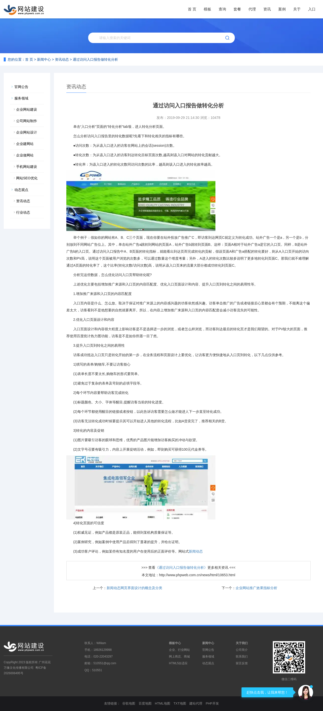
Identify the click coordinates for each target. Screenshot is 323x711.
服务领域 (21, 98)
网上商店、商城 (179, 656)
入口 (312, 9)
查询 (222, 9)
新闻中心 (44, 59)
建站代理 (195, 703)
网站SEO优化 (27, 178)
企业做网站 (25, 155)
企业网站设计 (26, 132)
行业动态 (23, 212)
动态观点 (21, 190)
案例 (282, 9)
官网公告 (21, 87)
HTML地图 (162, 703)
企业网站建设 (26, 109)
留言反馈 (242, 663)
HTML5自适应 (178, 663)
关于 (297, 9)
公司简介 (242, 650)
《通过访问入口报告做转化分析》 (181, 567)
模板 (207, 9)
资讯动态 (62, 59)
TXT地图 (179, 703)
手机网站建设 (26, 167)
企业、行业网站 (179, 650)
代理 (252, 9)
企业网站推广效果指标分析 (256, 588)
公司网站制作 (26, 121)
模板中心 (175, 643)
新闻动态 (196, 551)
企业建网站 (25, 144)
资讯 (267, 9)
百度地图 (145, 703)
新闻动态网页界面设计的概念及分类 (134, 588)
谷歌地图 (128, 703)
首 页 (192, 9)
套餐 (237, 9)
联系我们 (242, 656)
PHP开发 (212, 703)
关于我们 (242, 643)
